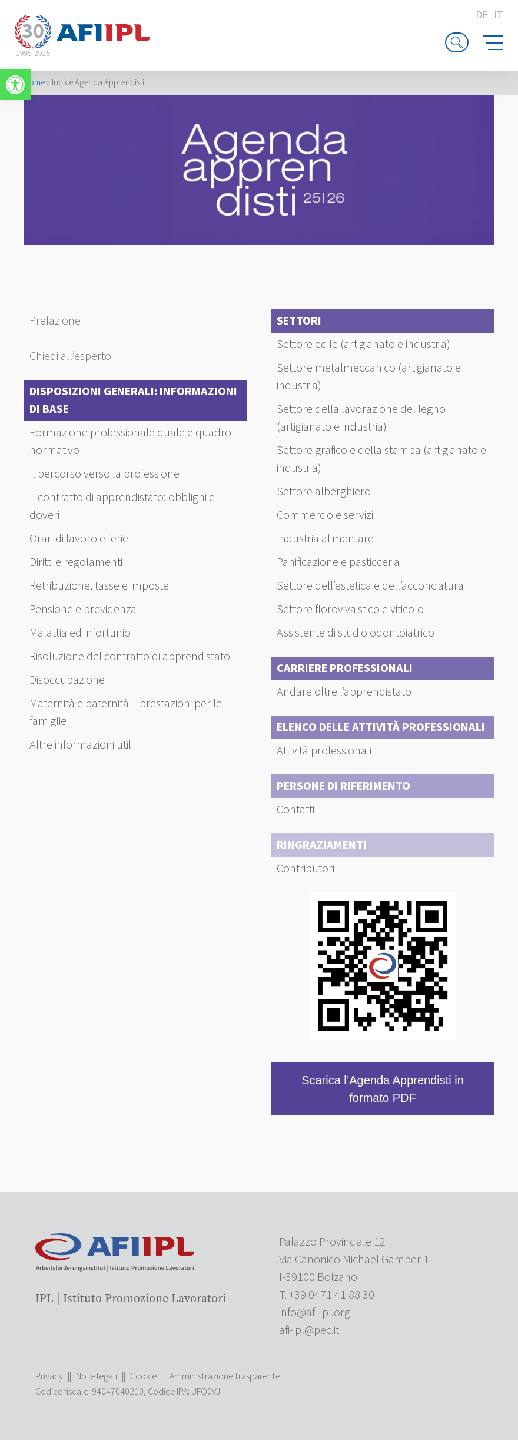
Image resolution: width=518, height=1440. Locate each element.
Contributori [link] (305, 868)
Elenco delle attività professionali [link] (381, 727)
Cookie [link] (143, 1376)
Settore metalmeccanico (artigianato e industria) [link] (369, 377)
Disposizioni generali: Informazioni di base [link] (133, 400)
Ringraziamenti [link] (322, 845)
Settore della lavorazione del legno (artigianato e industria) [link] (361, 418)
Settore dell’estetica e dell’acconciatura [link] (370, 586)
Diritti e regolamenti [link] (75, 562)
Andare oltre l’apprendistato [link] (344, 692)
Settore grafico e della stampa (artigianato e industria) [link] (381, 459)
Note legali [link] (96, 1376)
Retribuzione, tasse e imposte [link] (99, 586)
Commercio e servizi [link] (325, 515)
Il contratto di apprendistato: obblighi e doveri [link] (122, 506)
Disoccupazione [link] (67, 680)
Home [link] (34, 83)
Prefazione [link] (55, 321)
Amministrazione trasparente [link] (225, 1376)
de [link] (482, 15)
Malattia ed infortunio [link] (80, 633)
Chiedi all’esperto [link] (70, 356)
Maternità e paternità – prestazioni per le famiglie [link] (125, 713)
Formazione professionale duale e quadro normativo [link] (130, 442)
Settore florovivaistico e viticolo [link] (350, 609)
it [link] (498, 15)
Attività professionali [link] (324, 751)
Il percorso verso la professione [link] (104, 474)
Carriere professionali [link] (345, 668)
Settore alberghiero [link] (324, 492)
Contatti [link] (295, 810)
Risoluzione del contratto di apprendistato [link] (129, 656)
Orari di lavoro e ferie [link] (78, 539)
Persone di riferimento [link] (343, 786)
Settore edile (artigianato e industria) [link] (363, 344)
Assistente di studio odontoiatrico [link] (355, 633)
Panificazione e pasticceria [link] (338, 562)
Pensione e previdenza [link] (83, 609)
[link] (15, 84)
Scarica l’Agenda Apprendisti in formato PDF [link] (382, 1089)
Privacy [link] (49, 1376)
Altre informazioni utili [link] (81, 745)
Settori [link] (299, 321)
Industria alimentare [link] (325, 539)
